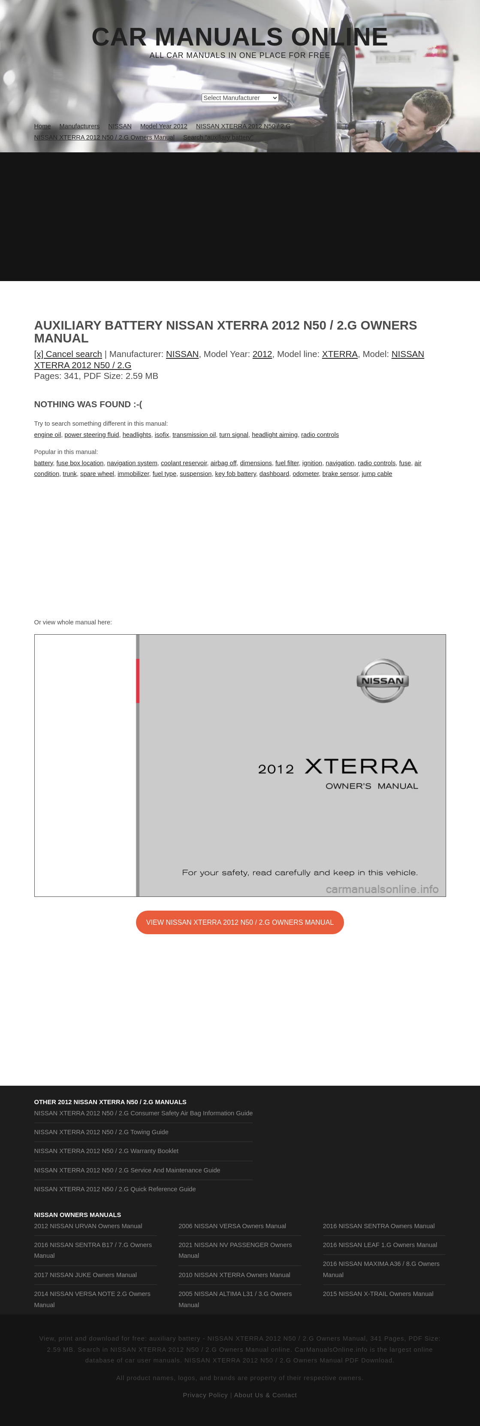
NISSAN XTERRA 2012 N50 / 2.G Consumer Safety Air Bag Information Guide (143, 1113)
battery (43, 463)
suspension (195, 473)
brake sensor (341, 473)
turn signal (233, 434)
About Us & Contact (265, 1395)
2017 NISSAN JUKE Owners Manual (85, 1275)
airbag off (224, 463)
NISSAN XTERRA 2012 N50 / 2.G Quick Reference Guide (115, 1189)
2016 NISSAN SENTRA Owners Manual (379, 1226)
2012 (262, 354)
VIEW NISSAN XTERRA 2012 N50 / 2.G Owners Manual (240, 922)
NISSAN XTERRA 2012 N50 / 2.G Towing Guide (101, 1132)
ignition (312, 463)
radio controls (320, 434)
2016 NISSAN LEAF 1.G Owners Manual (380, 1244)
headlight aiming (275, 434)
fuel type (164, 473)
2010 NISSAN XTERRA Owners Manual (234, 1275)
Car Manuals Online (240, 36)
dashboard (274, 473)
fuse (405, 463)
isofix (162, 434)
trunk (70, 473)
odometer (306, 473)
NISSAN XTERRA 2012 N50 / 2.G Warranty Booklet (106, 1150)
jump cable (377, 473)
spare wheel (97, 473)
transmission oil (194, 434)
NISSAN (182, 354)
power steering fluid (91, 434)
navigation (340, 463)
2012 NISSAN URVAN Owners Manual (88, 1226)
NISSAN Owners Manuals (77, 1214)
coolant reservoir (184, 463)
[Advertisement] (240, 217)
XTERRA (340, 354)
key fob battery (235, 473)
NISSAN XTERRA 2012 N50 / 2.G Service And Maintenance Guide (127, 1170)
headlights (137, 434)
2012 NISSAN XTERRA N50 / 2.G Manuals (122, 1102)
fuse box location (79, 463)
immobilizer (133, 473)
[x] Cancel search (68, 354)
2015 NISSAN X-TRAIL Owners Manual (378, 1293)
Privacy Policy (205, 1395)
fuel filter (287, 463)
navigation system (132, 463)
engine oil (47, 434)
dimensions (256, 463)
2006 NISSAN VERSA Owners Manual (232, 1226)
